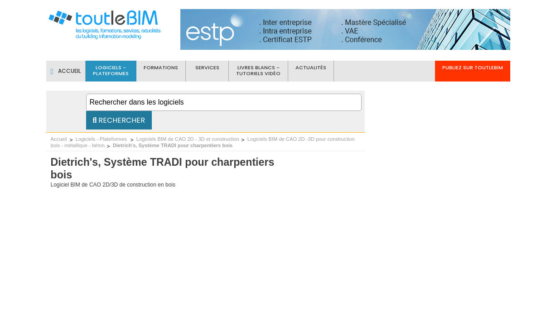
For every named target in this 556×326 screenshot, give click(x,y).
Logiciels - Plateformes (102, 139)
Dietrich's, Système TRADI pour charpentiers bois (172, 145)
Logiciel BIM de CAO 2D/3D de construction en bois (113, 185)
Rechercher (119, 120)
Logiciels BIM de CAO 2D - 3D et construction (187, 139)
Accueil (59, 139)
